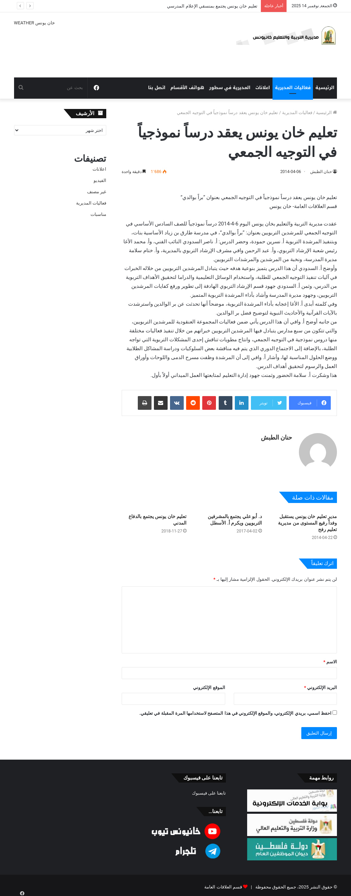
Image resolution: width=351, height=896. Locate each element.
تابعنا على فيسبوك (209, 789)
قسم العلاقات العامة (223, 883)
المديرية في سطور (230, 87)
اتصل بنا (157, 87)
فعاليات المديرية (293, 87)
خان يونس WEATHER (108, 45)
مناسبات (98, 214)
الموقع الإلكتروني (209, 684)
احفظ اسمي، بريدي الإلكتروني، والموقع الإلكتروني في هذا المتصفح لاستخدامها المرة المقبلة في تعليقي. (235, 709)
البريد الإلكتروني (320, 684)
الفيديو (100, 180)
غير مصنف (96, 191)
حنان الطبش (321, 171)
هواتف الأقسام (187, 87)
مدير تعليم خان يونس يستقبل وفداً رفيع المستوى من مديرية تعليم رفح (307, 519)
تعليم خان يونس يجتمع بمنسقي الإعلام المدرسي (212, 6)
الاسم (330, 658)
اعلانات (262, 87)
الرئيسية (325, 87)
